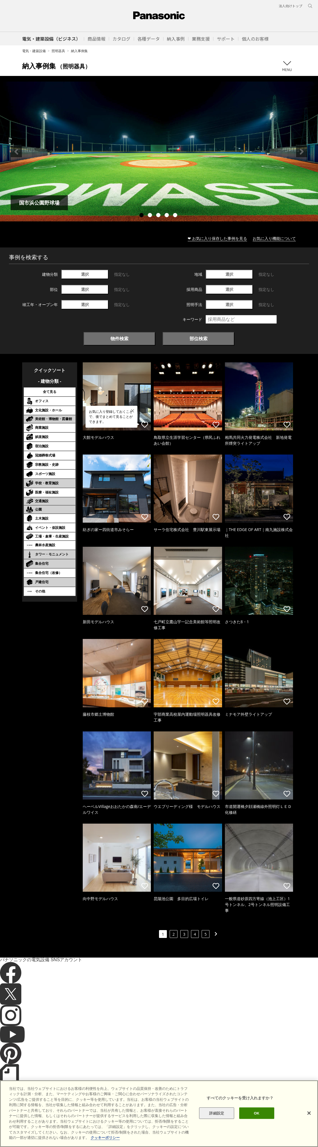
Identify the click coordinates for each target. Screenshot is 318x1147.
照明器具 (58, 50)
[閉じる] (309, 1124)
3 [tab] (159, 216)
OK (256, 1124)
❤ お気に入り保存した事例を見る (217, 238)
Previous (16, 151)
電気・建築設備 (34, 50)
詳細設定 (216, 1124)
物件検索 (119, 338)
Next (301, 151)
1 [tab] (142, 216)
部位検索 (199, 338)
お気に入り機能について (274, 238)
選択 (85, 274)
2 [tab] (150, 216)
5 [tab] (176, 216)
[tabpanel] (159, 151)
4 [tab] (167, 216)
